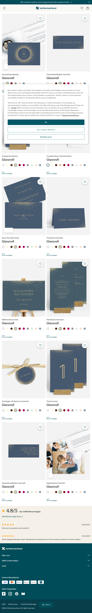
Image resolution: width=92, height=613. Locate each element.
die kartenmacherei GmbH (46, 8)
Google (13, 108)
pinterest (16, 594)
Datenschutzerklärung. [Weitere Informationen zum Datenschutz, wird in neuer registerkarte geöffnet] (70, 115)
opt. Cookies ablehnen (46, 130)
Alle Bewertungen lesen (11, 516)
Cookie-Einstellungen (28, 604)
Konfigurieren (46, 137)
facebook (4, 594)
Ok (46, 122)
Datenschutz (13, 604)
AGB (3, 604)
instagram (10, 594)
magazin (23, 594)
